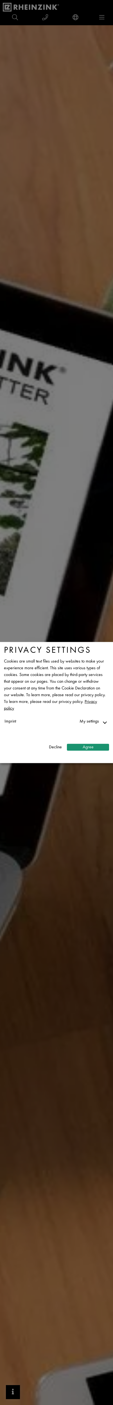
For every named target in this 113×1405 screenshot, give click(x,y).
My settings (89, 721)
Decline (55, 747)
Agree (88, 747)
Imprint (10, 721)
